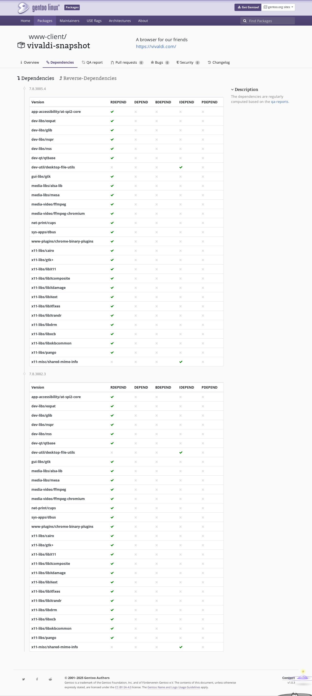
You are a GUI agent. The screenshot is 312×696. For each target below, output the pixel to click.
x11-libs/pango (43, 352)
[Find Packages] (272, 20)
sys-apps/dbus (43, 232)
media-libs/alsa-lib (46, 185)
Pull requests (127, 62)
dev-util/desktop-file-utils (53, 167)
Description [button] (246, 89)
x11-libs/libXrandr (46, 315)
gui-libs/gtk (41, 176)
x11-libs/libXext (44, 296)
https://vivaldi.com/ (156, 46)
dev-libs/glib (41, 130)
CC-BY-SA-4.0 (123, 687)
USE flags (94, 20)
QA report (92, 62)
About (143, 20)
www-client (46, 36)
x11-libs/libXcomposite (50, 278)
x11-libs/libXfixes (45, 306)
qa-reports (279, 101)
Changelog (218, 62)
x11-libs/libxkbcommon (51, 343)
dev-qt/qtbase (43, 158)
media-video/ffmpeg (48, 204)
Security (188, 62)
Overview (30, 62)
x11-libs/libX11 (43, 269)
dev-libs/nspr (42, 139)
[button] (248, 7)
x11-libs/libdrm (44, 324)
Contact (288, 678)
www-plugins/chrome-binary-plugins (62, 241)
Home (25, 20)
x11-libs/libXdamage (48, 287)
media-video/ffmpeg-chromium (58, 213)
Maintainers (69, 20)
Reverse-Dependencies (88, 78)
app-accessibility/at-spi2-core (56, 111)
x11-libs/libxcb (43, 334)
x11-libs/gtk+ (42, 259)
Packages (45, 20)
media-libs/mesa (45, 195)
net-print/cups (43, 222)
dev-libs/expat (43, 120)
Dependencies (60, 62)
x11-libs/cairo (42, 250)
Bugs (160, 62)
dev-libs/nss (41, 148)
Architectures (120, 20)
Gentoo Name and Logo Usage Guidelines (173, 687)
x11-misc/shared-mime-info (54, 361)
